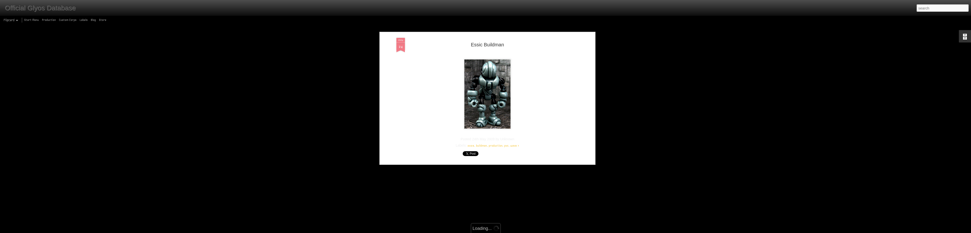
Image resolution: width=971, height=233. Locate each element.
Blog (93, 20)
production (495, 36)
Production (49, 20)
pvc (506, 36)
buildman (481, 36)
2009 (471, 36)
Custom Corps (67, 20)
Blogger (506, 230)
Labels (84, 20)
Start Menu (31, 20)
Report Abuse (520, 230)
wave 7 (514, 36)
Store (102, 20)
